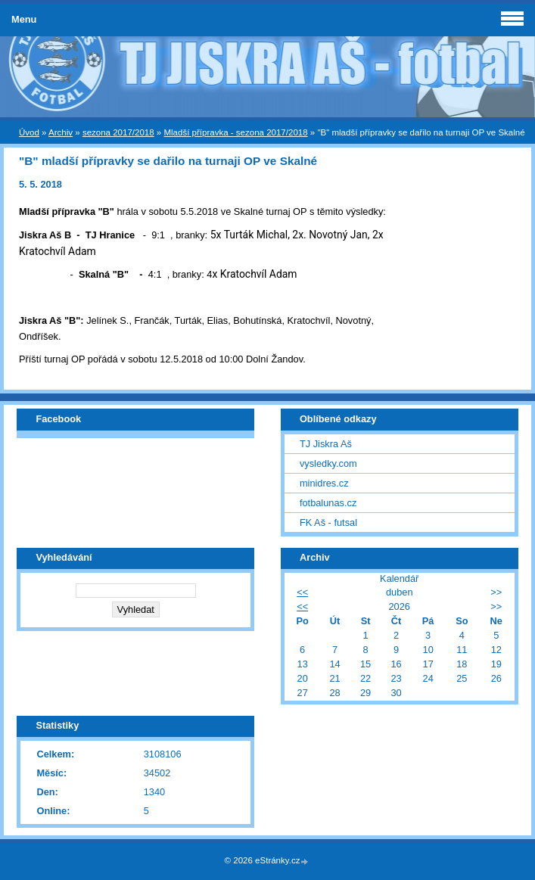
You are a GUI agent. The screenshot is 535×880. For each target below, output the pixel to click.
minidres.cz (324, 483)
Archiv (60, 132)
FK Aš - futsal (328, 522)
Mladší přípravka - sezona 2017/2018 (235, 132)
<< (302, 592)
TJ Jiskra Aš (326, 443)
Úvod (29, 132)
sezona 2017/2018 (118, 132)
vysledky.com (328, 463)
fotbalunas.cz (328, 502)
